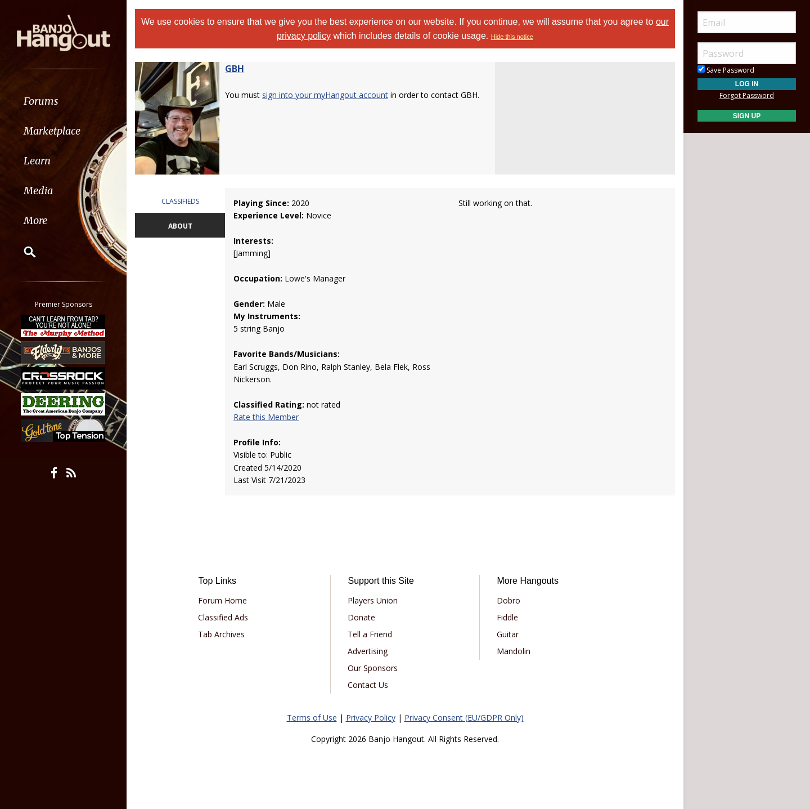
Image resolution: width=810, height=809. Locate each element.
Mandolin (513, 651)
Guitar (508, 634)
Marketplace (52, 130)
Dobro (508, 600)
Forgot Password (746, 95)
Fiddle (507, 617)
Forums (41, 101)
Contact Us (368, 685)
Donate (361, 617)
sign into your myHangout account (325, 95)
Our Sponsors (373, 668)
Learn (37, 160)
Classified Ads (223, 617)
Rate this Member (266, 417)
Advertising (368, 651)
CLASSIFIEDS (180, 201)
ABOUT (180, 226)
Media (38, 190)
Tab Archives (221, 634)
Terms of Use (312, 717)
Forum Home (222, 600)
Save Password (726, 70)
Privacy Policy (370, 717)
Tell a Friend (370, 634)
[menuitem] (63, 101)
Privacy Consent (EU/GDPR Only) (464, 717)
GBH (234, 68)
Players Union (373, 600)
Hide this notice (512, 36)
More (35, 220)
